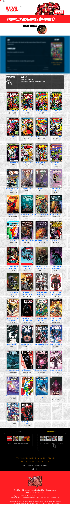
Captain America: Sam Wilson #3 (56, 284)
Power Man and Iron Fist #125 (12, 180)
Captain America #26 (27, 413)
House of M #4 (41, 179)
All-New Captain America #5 (56, 258)
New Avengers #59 (12, 205)
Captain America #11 (56, 334)
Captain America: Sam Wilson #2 (41, 284)
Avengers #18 (56, 231)
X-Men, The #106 (12, 127)
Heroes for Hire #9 (56, 205)
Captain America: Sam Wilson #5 (27, 310)
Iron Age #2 (12, 231)
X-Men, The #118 (41, 127)
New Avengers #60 (27, 205)
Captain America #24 (56, 387)
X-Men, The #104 (41, 101)
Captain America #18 (12, 386)
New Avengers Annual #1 (56, 180)
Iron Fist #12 (27, 101)
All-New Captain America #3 (27, 258)
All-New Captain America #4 (41, 258)
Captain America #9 (41, 334)
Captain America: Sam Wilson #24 (56, 310)
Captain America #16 (41, 360)
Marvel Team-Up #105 (56, 154)
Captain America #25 (12, 412)
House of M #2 (27, 179)
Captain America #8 (27, 334)
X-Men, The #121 (27, 153)
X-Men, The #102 (12, 101)
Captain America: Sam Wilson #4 (12, 310)
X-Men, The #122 (41, 153)
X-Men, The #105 (56, 101)
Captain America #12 (12, 360)
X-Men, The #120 (12, 153)
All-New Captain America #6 (12, 284)
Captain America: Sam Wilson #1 (27, 284)
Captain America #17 (56, 360)
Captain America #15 (27, 360)
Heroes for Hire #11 (41, 231)
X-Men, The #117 (27, 127)
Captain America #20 (27, 387)
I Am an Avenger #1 (41, 205)
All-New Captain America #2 (12, 258)
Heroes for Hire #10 (27, 231)
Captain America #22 (41, 387)
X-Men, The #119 (56, 127)
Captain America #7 (12, 334)
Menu (4, 1)
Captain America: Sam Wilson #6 (41, 310)
